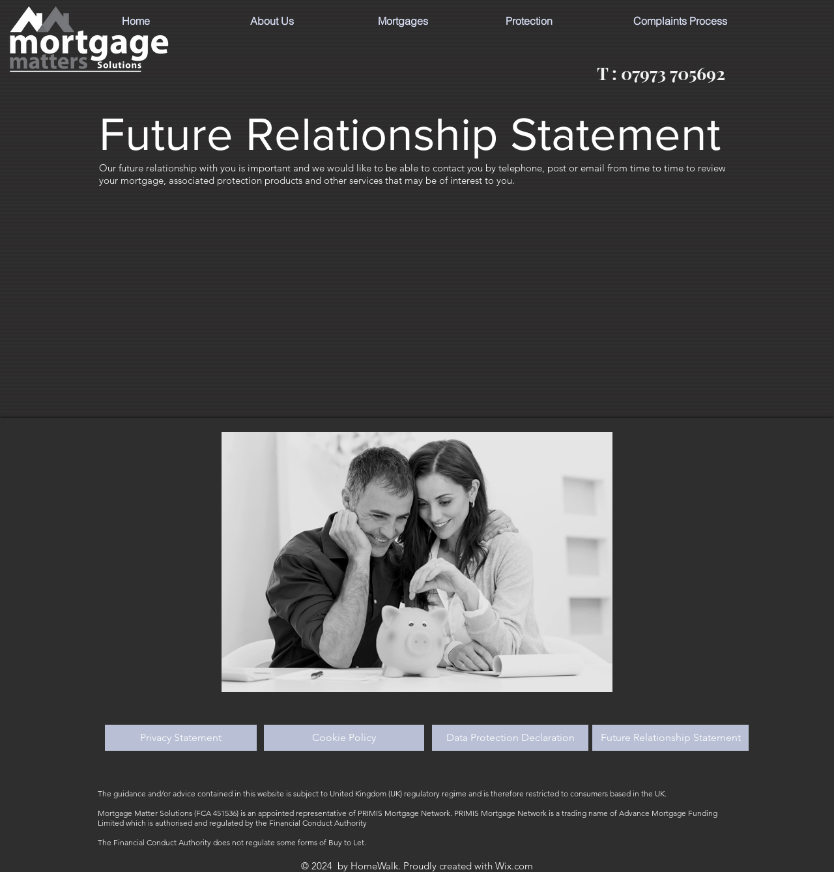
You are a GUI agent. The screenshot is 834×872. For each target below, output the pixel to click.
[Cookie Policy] (344, 738)
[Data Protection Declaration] (510, 738)
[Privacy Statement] (181, 738)
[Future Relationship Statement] (670, 738)
